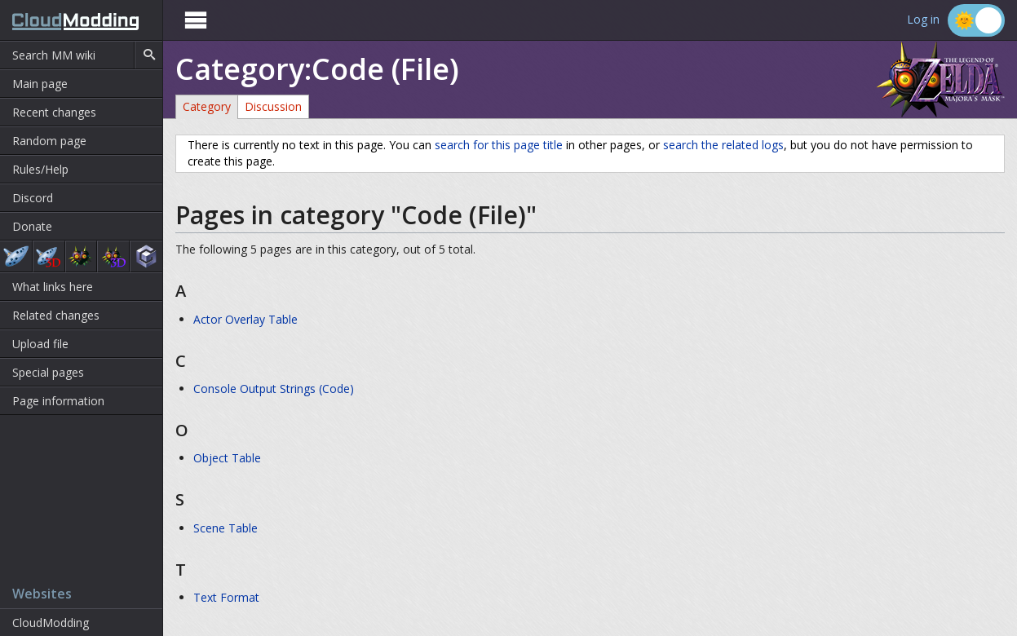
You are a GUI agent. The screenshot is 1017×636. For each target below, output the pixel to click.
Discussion (273, 106)
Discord (32, 197)
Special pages (48, 372)
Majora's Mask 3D (113, 256)
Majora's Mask (81, 256)
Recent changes (54, 112)
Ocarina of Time (16, 256)
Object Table (227, 458)
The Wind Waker (146, 256)
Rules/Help (40, 169)
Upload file (40, 343)
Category (207, 106)
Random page (49, 140)
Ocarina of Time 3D (48, 256)
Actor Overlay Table (245, 319)
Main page (40, 83)
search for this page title (499, 144)
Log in (923, 20)
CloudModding (50, 622)
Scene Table (225, 528)
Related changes (55, 315)
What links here (52, 286)
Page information (58, 401)
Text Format (226, 597)
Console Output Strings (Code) (273, 388)
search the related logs (723, 144)
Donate (32, 226)
